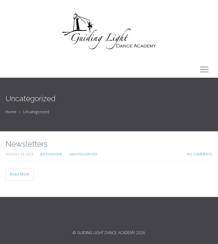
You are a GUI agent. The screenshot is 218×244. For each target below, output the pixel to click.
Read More (19, 174)
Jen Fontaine (51, 154)
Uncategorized (36, 111)
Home (10, 111)
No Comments (200, 154)
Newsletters (26, 144)
